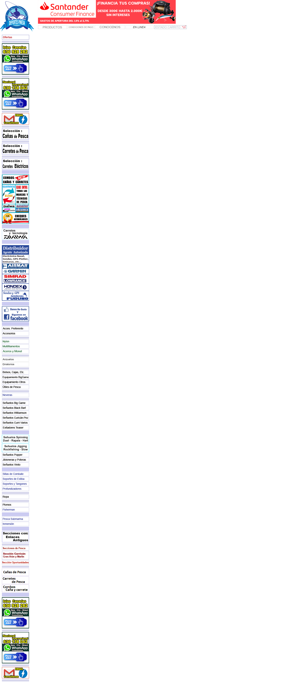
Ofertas (7, 37)
